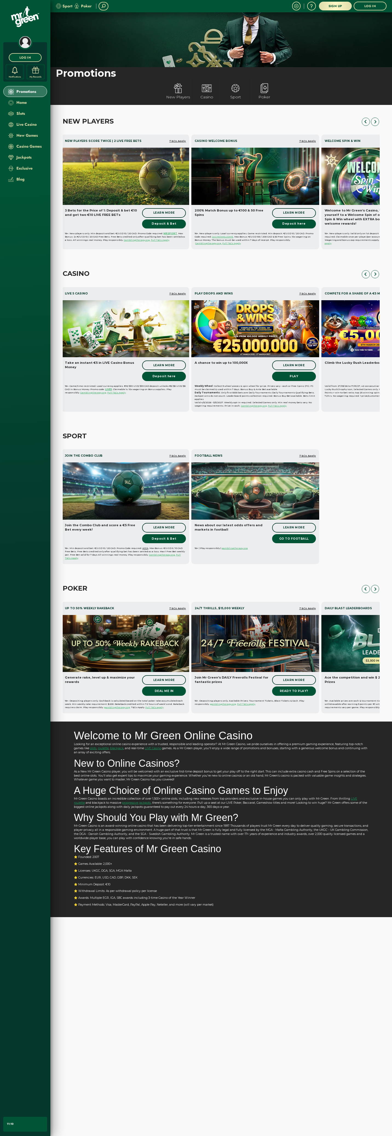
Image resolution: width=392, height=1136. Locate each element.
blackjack (116, 748)
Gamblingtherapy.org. (137, 240)
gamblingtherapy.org (235, 548)
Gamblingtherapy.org (93, 392)
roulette (103, 748)
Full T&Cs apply (154, 707)
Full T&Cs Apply (160, 240)
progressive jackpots (136, 803)
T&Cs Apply (177, 140)
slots (93, 748)
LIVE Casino (153, 748)
